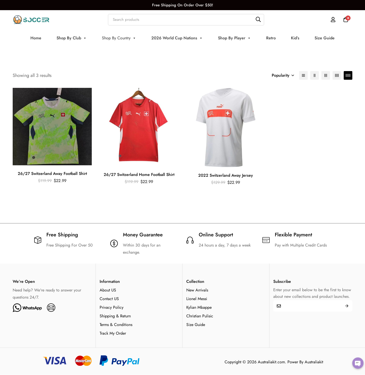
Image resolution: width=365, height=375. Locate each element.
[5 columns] (348, 75)
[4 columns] (337, 75)
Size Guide (325, 38)
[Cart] (345, 19)
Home (35, 38)
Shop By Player (234, 38)
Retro (271, 38)
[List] (303, 75)
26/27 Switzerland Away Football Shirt (52, 173)
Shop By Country (119, 38)
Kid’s (295, 38)
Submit (346, 306)
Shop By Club (72, 38)
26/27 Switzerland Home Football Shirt (139, 174)
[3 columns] (325, 75)
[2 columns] (314, 75)
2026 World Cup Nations (177, 38)
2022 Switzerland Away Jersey (225, 175)
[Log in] (333, 19)
